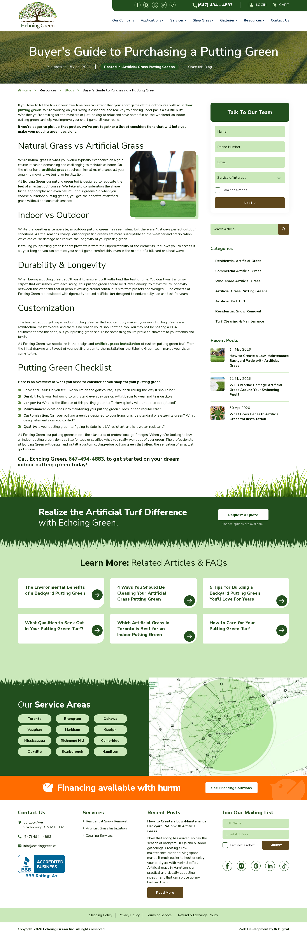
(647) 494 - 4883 (212, 5)
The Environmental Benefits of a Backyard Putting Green (64, 592)
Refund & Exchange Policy (198, 915)
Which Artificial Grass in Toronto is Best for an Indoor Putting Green (156, 631)
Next (248, 202)
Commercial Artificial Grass (238, 271)
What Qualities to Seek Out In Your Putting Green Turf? (64, 628)
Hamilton (110, 751)
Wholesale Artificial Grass (238, 281)
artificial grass (54, 169)
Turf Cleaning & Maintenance (239, 321)
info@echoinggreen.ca (37, 845)
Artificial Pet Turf (230, 301)
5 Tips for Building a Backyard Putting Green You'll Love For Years (248, 595)
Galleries (227, 20)
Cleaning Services (99, 835)
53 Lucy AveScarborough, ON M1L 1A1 (41, 825)
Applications (151, 20)
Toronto (35, 718)
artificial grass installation (117, 343)
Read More (165, 892)
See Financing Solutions (231, 788)
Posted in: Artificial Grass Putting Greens (139, 66)
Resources (253, 20)
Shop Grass (202, 20)
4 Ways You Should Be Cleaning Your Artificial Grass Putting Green (156, 595)
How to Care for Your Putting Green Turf (248, 628)
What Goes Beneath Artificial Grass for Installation (255, 416)
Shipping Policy (100, 915)
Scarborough (72, 751)
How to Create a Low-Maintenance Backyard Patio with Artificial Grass (259, 360)
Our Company (123, 20)
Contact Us (280, 20)
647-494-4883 (86, 458)
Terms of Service (159, 915)
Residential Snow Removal (238, 311)
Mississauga (34, 740)
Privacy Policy (129, 915)
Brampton (72, 718)
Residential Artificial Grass (238, 261)
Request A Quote (243, 515)
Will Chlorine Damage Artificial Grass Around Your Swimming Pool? (256, 390)
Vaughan (35, 729)
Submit (276, 845)
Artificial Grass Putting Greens (241, 291)
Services (177, 20)
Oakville (35, 751)
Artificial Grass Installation (106, 828)
